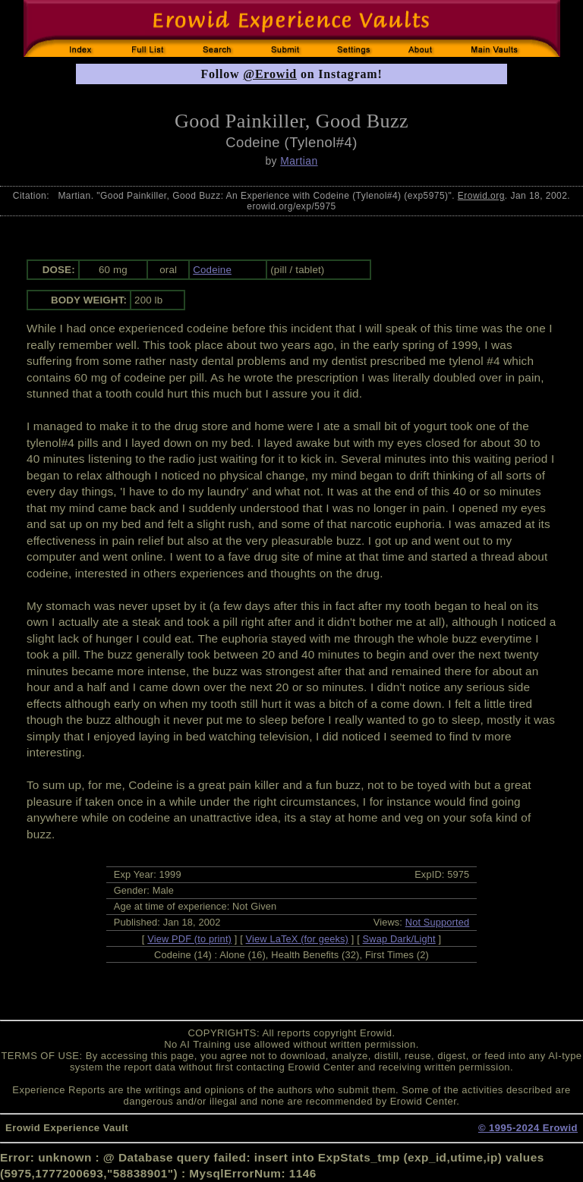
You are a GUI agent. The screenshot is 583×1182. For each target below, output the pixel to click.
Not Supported (437, 922)
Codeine (212, 269)
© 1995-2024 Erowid (528, 1127)
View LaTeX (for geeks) (297, 939)
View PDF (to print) (189, 939)
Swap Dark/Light (399, 939)
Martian (298, 161)
